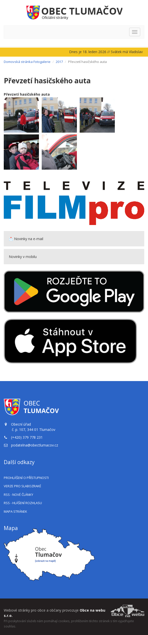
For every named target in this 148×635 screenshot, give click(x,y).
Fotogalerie (42, 61)
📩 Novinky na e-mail (26, 238)
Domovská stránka (18, 61)
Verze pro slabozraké (22, 486)
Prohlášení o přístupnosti (26, 477)
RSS (18, 494)
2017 (59, 61)
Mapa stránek (15, 511)
